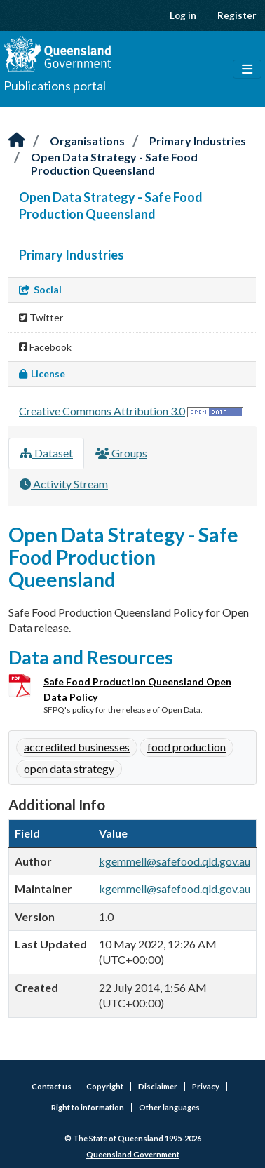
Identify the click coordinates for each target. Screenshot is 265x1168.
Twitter (41, 317)
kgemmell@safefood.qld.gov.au (174, 861)
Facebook (45, 347)
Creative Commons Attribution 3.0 (102, 410)
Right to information (87, 1107)
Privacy (205, 1086)
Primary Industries (197, 140)
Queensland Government (132, 1154)
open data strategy (69, 768)
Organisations (87, 140)
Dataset (46, 452)
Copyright (104, 1086)
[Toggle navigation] (247, 69)
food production (186, 746)
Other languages (169, 1107)
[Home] (16, 140)
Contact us (52, 1086)
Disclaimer (157, 1086)
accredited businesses (77, 746)
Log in (183, 15)
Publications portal (55, 85)
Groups (121, 452)
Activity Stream (64, 483)
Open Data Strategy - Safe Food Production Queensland (114, 163)
